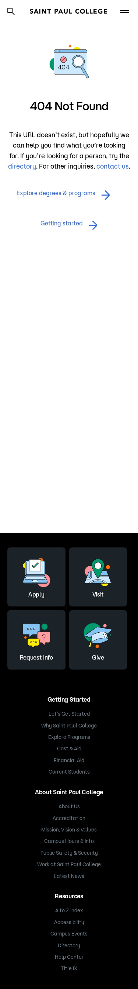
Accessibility (69, 922)
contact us (112, 166)
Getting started (69, 225)
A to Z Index (69, 910)
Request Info (36, 639)
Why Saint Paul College (69, 726)
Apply (36, 576)
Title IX (69, 968)
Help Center (69, 957)
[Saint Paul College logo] (68, 11)
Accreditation (69, 818)
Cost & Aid (69, 748)
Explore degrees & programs (63, 195)
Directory (69, 945)
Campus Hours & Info (69, 841)
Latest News (69, 876)
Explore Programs (69, 737)
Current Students (69, 772)
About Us (69, 806)
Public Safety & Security (69, 853)
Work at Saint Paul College (69, 864)
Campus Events (69, 934)
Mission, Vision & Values (69, 830)
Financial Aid (69, 760)
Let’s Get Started (69, 714)
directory (22, 166)
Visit (97, 576)
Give (97, 639)
